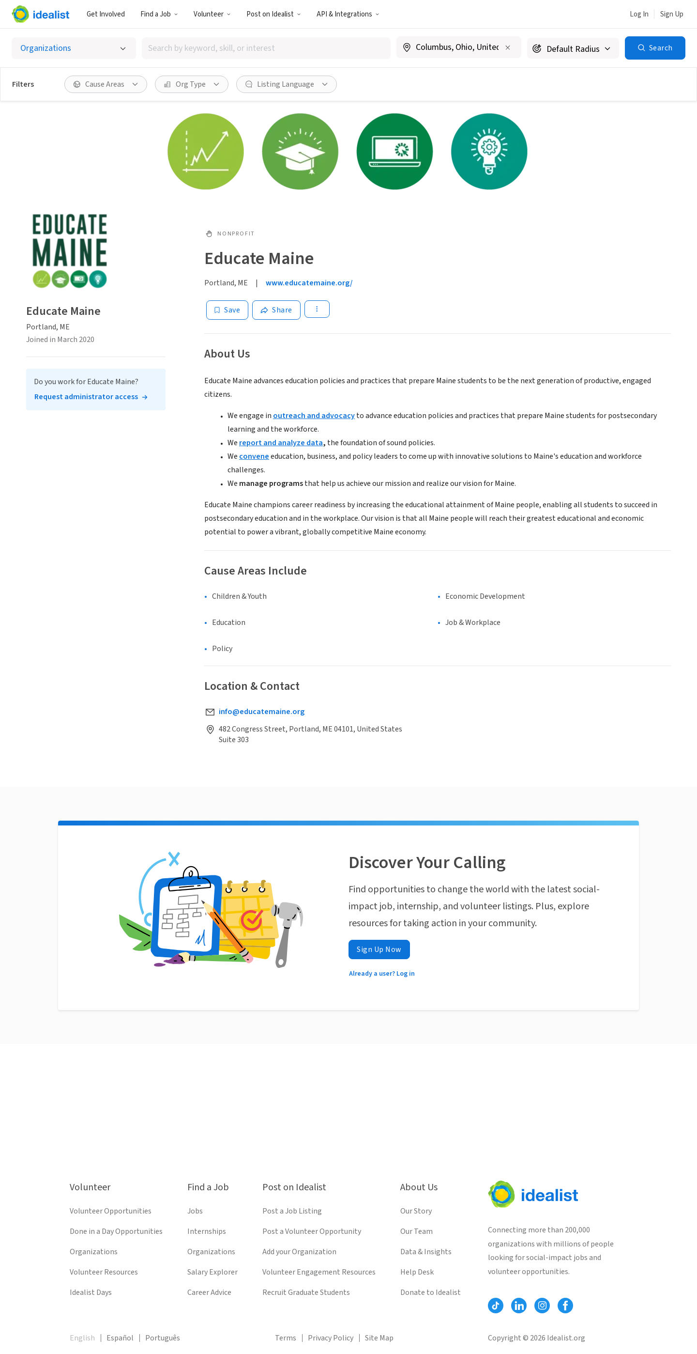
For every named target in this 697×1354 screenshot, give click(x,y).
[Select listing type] (74, 48)
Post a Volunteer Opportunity (311, 1231)
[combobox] (266, 48)
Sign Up (671, 14)
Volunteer (212, 14)
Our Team (416, 1231)
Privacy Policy (330, 1338)
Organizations (94, 1251)
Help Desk (417, 1272)
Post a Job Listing (292, 1211)
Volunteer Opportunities (111, 1211)
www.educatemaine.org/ (309, 283)
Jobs (195, 1211)
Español (120, 1338)
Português (162, 1338)
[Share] (276, 310)
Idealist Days (91, 1292)
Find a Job (159, 14)
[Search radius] (573, 48)
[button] (159, 14)
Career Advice (209, 1292)
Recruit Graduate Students (306, 1292)
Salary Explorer (212, 1272)
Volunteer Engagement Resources (319, 1272)
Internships (206, 1231)
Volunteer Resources (104, 1272)
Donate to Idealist (430, 1292)
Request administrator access (86, 396)
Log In (639, 14)
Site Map (379, 1338)
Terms (285, 1338)
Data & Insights (426, 1251)
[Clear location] (507, 47)
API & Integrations (348, 14)
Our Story (416, 1211)
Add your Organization (299, 1251)
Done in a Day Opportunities (116, 1231)
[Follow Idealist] (495, 1305)
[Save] (227, 310)
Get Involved (106, 14)
